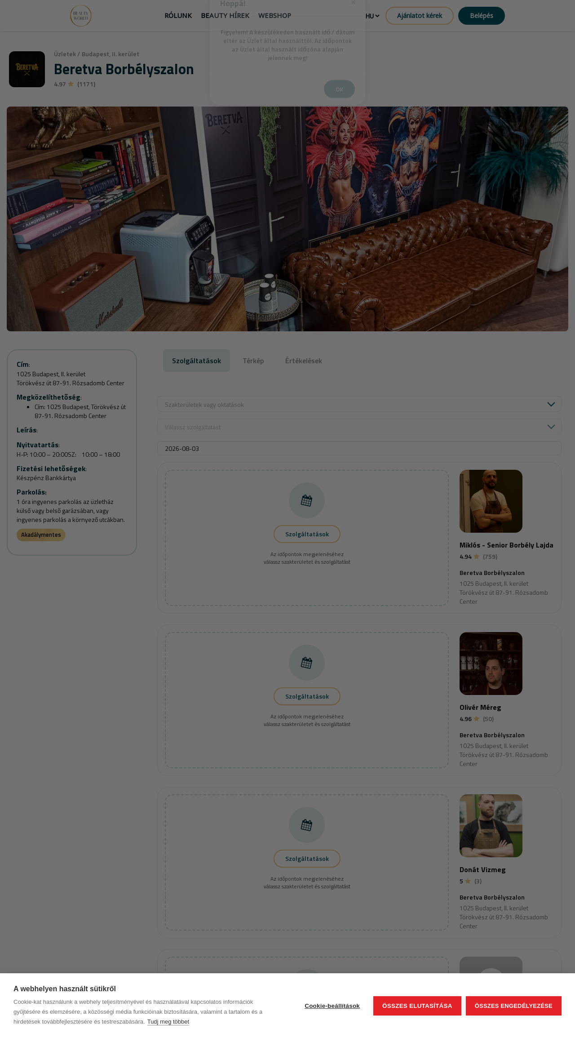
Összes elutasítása (417, 1005)
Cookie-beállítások (332, 1005)
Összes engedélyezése (514, 1005)
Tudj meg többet (168, 1021)
